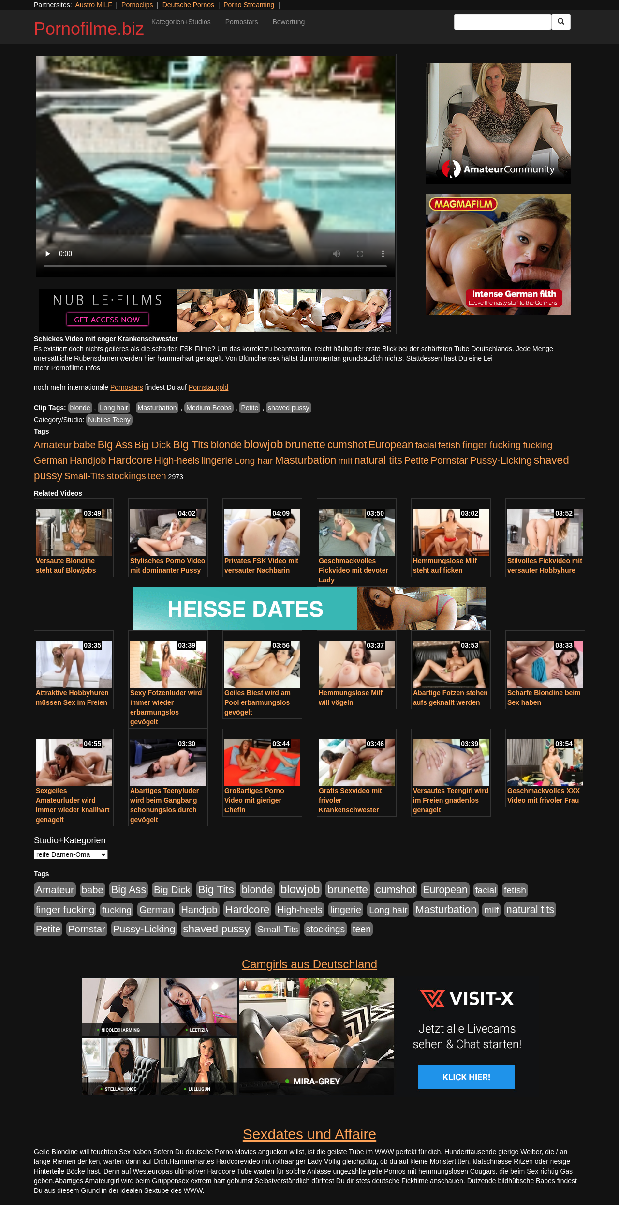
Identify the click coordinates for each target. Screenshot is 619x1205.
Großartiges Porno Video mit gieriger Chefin (254, 800)
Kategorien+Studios (181, 22)
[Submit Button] (561, 22)
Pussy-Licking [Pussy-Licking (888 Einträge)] (501, 460)
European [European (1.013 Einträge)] (390, 445)
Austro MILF (93, 5)
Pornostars (241, 22)
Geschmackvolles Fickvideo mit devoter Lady (353, 570)
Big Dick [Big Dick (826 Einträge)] (152, 444)
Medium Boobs (208, 408)
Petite (249, 408)
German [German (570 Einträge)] (51, 460)
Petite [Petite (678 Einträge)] (416, 460)
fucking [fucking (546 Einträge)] (537, 445)
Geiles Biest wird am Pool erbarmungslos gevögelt (257, 702)
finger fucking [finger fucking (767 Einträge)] (491, 445)
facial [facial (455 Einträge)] (426, 445)
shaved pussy (289, 408)
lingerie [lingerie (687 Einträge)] (217, 460)
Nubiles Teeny (109, 420)
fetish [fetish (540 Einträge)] (449, 445)
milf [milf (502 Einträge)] (345, 461)
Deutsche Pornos (188, 5)
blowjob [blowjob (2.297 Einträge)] (263, 444)
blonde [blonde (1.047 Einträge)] (226, 445)
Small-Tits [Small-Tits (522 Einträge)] (84, 476)
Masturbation (157, 408)
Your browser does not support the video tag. (215, 166)
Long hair (114, 408)
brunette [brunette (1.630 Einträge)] (305, 444)
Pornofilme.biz (89, 29)
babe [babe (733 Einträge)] (85, 445)
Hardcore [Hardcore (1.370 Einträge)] (130, 460)
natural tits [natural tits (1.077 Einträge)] (378, 460)
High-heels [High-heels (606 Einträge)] (177, 460)
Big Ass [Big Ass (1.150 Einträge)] (115, 445)
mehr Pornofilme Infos (67, 368)
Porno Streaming (248, 5)
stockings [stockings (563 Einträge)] (126, 476)
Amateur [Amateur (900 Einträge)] (53, 444)
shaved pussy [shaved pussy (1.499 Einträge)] (216, 929)
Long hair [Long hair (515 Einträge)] (254, 461)
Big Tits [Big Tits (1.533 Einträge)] (191, 444)
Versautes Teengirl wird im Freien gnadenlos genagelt (450, 800)
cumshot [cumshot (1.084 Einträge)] (347, 445)
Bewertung (288, 22)
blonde (80, 408)
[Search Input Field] (502, 22)
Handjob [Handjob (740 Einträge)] (88, 460)
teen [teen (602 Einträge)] (157, 476)
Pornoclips (137, 5)
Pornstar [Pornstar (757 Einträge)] (449, 460)
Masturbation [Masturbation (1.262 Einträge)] (305, 460)
